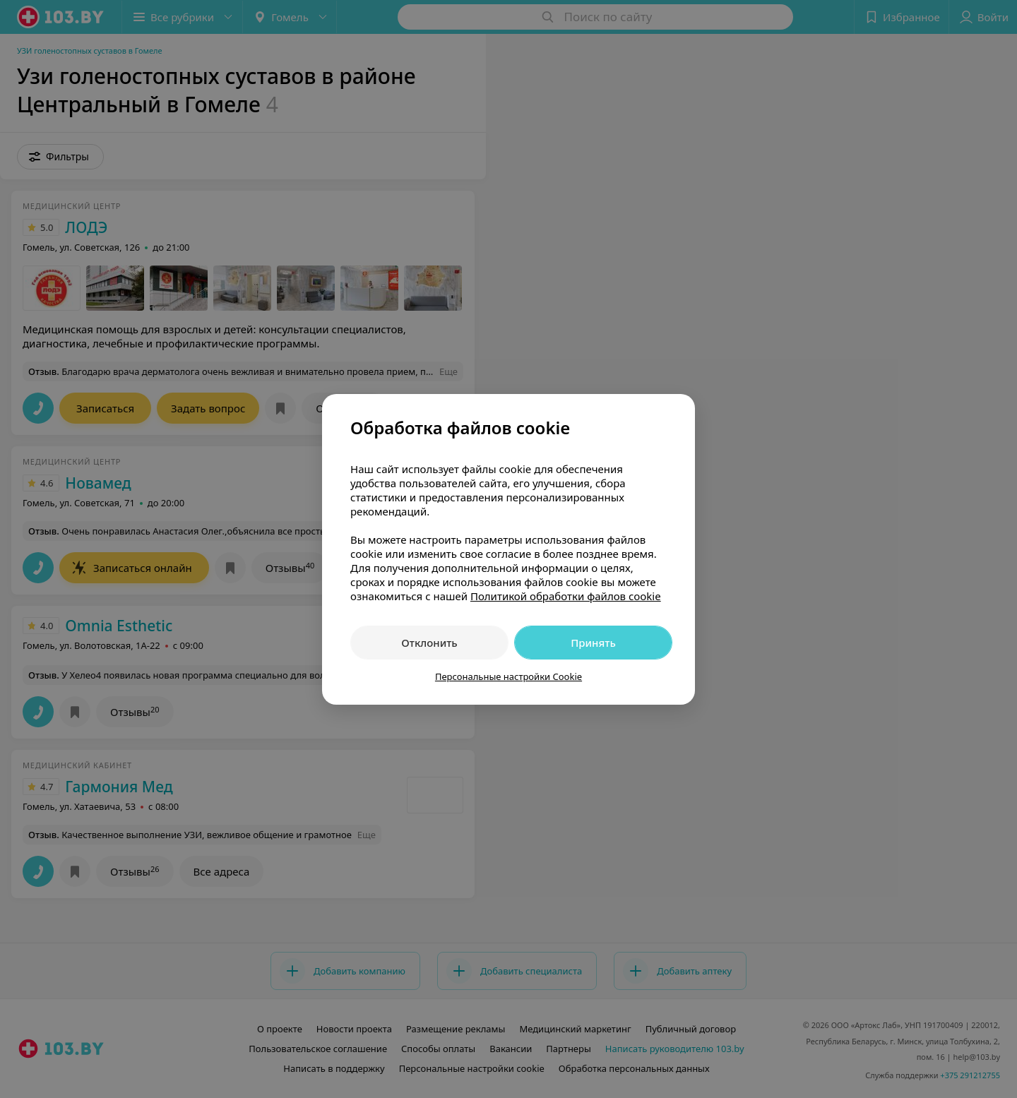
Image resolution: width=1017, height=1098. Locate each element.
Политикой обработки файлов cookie (565, 596)
